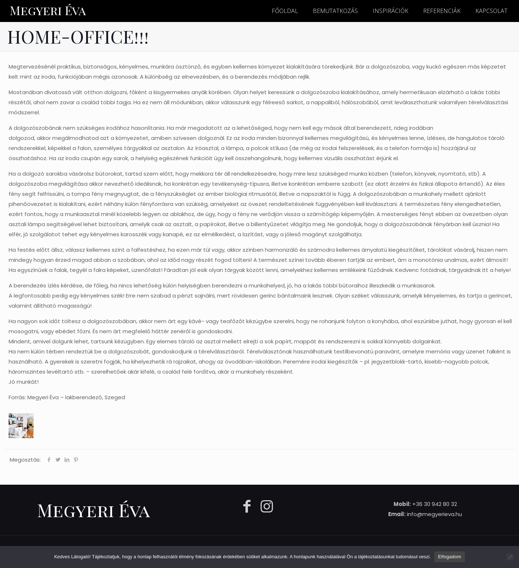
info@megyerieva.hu (434, 514)
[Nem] (510, 556)
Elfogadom (449, 556)
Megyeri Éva (48, 10)
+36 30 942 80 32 (434, 504)
